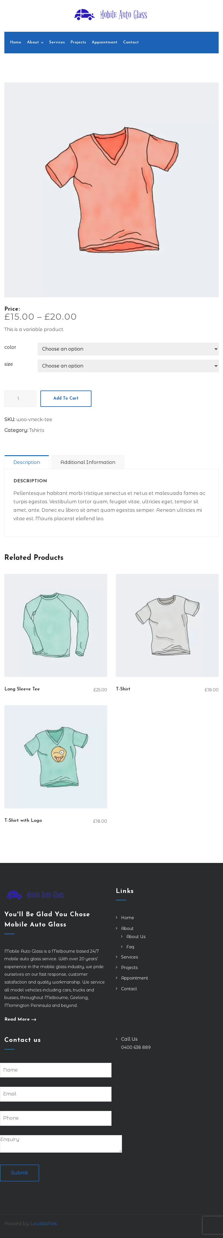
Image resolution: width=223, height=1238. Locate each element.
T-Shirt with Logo (23, 820)
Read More (17, 1020)
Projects (78, 42)
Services (57, 42)
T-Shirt (123, 689)
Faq (130, 946)
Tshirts (36, 430)
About (33, 42)
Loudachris (43, 1223)
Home (15, 42)
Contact (131, 42)
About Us (135, 936)
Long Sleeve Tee (22, 689)
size (8, 364)
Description (26, 462)
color (10, 347)
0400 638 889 (136, 1047)
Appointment (104, 42)
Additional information (87, 462)
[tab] (27, 462)
